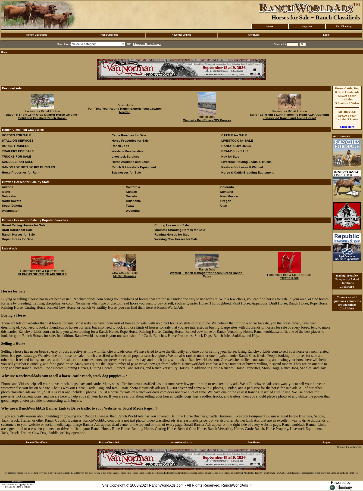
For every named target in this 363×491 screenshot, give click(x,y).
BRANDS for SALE (235, 151)
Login (326, 35)
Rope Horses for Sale (17, 239)
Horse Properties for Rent (20, 172)
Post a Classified (109, 35)
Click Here (347, 126)
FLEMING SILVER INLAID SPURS (42, 274)
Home (269, 26)
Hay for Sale (230, 156)
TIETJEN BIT (289, 278)
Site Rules (254, 35)
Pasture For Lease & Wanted (242, 167)
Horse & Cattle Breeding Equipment (247, 172)
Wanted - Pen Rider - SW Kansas (207, 120)
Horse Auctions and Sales (131, 162)
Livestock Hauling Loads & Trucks (246, 162)
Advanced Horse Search (147, 44)
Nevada (131, 196)
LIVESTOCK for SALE (237, 140)
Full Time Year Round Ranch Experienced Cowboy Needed (125, 110)
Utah (223, 205)
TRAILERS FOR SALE (18, 151)
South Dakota (12, 205)
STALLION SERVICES (18, 140)
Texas (130, 205)
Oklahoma (133, 201)
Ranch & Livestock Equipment (134, 167)
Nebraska (9, 196)
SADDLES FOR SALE (17, 162)
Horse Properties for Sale (130, 140)
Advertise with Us (181, 35)
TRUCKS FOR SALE (16, 156)
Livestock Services (125, 156)
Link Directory (343, 26)
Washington (10, 210)
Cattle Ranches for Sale (129, 135)
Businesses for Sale (126, 172)
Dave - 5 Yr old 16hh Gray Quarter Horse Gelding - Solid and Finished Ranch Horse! (42, 116)
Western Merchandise (128, 151)
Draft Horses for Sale (17, 230)
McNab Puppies (124, 276)
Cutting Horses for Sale (171, 225)
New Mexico (229, 196)
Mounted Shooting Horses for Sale (179, 230)
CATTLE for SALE (234, 135)
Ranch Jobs (120, 146)
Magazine (306, 26)
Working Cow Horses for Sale (175, 239)
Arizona (7, 187)
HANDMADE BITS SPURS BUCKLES (28, 167)
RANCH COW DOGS (236, 146)
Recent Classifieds (36, 35)
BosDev (8, 487)
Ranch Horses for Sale (18, 234)
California (133, 187)
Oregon (225, 201)
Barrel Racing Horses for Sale (23, 225)
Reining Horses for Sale (171, 234)
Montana (226, 191)
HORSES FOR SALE (16, 135)
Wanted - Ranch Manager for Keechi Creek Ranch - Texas (207, 274)
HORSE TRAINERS (15, 146)
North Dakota (11, 201)
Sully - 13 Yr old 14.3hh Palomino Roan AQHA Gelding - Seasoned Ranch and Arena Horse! (289, 116)
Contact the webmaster (349, 447)
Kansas (131, 191)
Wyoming (133, 210)
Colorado (227, 187)
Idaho (6, 191)
